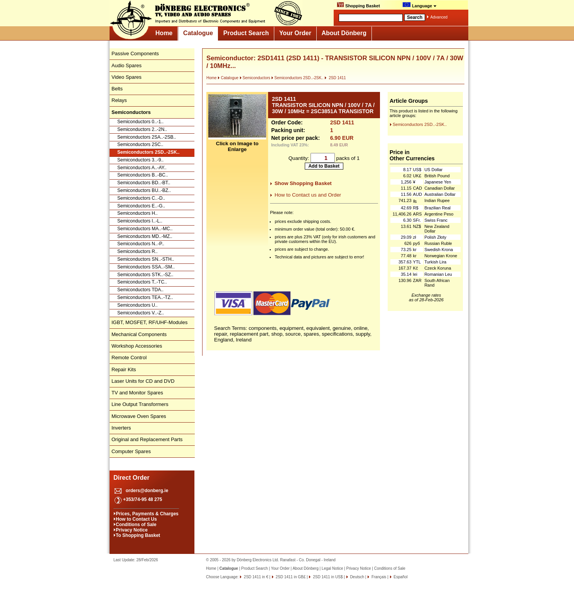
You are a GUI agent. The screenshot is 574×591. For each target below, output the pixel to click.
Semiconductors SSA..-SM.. (146, 267)
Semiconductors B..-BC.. (142, 175)
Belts (117, 89)
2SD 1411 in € (255, 577)
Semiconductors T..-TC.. (142, 282)
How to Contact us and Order (308, 195)
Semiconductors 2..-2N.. (142, 129)
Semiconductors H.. (137, 213)
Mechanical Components (139, 334)
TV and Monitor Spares (137, 393)
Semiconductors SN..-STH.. (145, 259)
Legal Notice (332, 568)
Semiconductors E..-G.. (141, 206)
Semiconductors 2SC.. (140, 144)
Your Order (295, 33)
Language (419, 5)
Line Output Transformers (139, 404)
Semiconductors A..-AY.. (142, 167)
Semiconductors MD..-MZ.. (144, 236)
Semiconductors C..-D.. (141, 198)
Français (378, 577)
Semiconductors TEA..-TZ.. (145, 297)
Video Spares (126, 77)
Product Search (246, 33)
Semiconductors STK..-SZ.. (145, 274)
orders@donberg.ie (147, 490)
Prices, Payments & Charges (147, 513)
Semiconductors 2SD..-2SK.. (148, 152)
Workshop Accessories (136, 346)
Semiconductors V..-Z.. (140, 313)
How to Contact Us (136, 519)
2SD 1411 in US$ (327, 577)
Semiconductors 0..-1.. (140, 121)
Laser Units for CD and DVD (142, 381)
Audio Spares (126, 65)
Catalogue (198, 33)
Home (163, 33)
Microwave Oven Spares (138, 416)
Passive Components (135, 53)
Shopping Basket (358, 5)
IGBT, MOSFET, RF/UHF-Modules (149, 322)
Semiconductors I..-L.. (139, 221)
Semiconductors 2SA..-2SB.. (146, 137)
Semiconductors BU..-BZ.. (144, 190)
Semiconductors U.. (137, 305)
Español (400, 577)
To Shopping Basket (138, 535)
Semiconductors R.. (137, 251)
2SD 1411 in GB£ (290, 577)
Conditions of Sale (136, 524)
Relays (119, 100)
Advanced (438, 17)
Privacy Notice (132, 530)
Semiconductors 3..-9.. (140, 160)
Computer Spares (131, 451)
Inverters (121, 428)
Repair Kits (123, 369)
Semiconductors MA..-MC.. (144, 228)
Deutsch (356, 577)
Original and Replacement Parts (146, 439)
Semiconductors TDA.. (140, 289)
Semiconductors (255, 78)
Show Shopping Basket (303, 183)
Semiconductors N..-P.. (140, 243)
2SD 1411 (335, 78)
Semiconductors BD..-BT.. (143, 182)
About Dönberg (344, 33)
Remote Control (129, 357)
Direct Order (131, 477)
